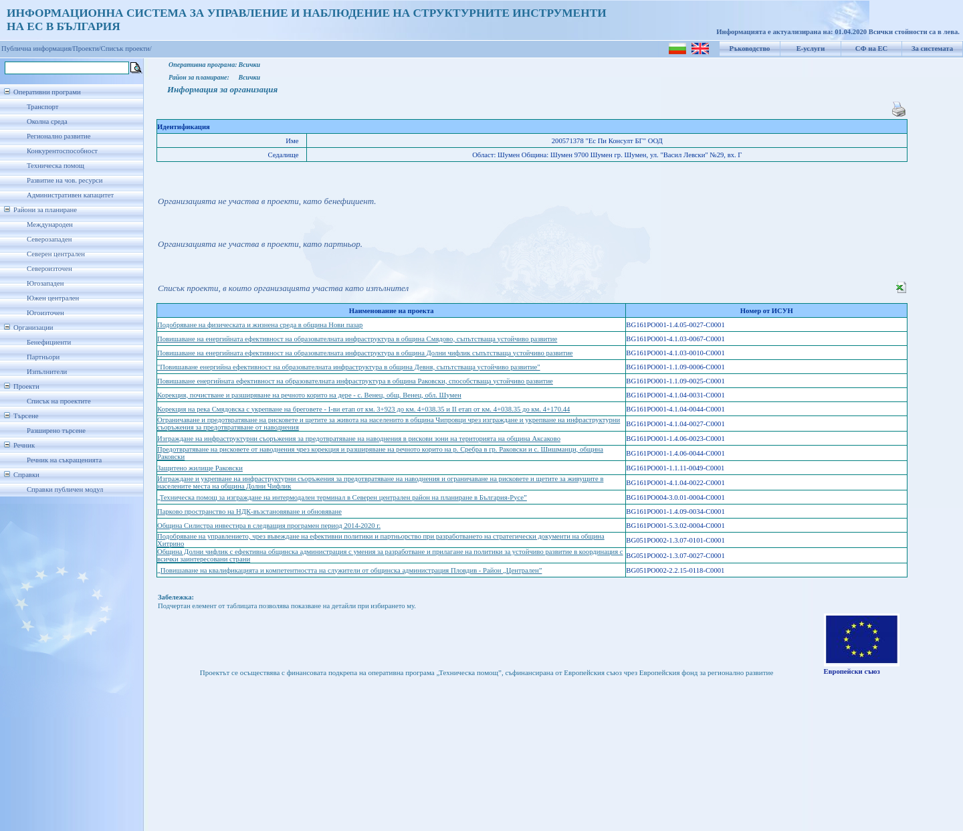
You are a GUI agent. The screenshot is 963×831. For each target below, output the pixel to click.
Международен (50, 224)
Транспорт (42, 106)
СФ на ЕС (871, 48)
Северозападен (49, 239)
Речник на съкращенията (64, 460)
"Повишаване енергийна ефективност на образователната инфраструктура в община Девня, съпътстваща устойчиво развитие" (348, 367)
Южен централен (53, 298)
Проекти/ (87, 48)
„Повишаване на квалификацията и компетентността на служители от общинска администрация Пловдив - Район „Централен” (349, 570)
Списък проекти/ (126, 48)
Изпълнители (47, 371)
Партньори (43, 357)
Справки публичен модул (65, 489)
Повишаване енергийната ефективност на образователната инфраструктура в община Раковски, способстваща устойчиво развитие (355, 381)
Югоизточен (45, 312)
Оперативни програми (47, 92)
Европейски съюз (852, 671)
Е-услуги (810, 48)
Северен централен (56, 254)
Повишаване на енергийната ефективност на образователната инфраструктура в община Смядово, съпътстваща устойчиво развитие (357, 339)
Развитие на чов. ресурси (65, 180)
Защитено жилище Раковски (200, 468)
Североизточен (49, 268)
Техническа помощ (55, 165)
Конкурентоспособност (62, 151)
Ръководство (750, 48)
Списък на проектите (59, 401)
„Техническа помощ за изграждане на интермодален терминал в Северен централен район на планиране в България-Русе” (342, 497)
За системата (932, 48)
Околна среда (47, 121)
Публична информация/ (37, 48)
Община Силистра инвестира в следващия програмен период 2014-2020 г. (269, 525)
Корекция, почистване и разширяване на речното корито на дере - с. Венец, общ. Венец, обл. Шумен (309, 395)
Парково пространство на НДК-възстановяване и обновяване (249, 511)
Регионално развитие (59, 136)
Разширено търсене (56, 430)
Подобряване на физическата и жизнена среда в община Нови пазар (259, 325)
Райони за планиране (45, 209)
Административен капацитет (70, 195)
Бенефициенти (49, 342)
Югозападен (45, 283)
